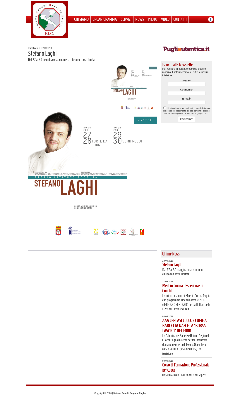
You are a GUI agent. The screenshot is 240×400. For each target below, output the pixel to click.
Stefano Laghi (171, 264)
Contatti (180, 19)
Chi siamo (81, 19)
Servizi (126, 19)
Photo (152, 19)
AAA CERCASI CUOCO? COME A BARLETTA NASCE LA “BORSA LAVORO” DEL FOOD (184, 325)
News (139, 19)
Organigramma (104, 19)
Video (165, 19)
